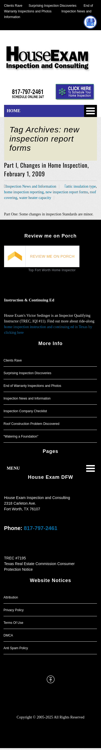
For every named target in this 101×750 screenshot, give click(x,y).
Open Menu (90, 111)
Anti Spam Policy (16, 648)
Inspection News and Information (31, 186)
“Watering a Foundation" (21, 436)
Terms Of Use (13, 623)
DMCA (8, 635)
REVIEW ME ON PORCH (52, 256)
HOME (13, 110)
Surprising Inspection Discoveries (49, 6)
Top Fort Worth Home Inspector (52, 270)
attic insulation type (81, 186)
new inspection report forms (67, 192)
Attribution (11, 597)
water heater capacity (35, 198)
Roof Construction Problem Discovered (31, 424)
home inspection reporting (24, 192)
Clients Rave (13, 6)
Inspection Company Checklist (25, 411)
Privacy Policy (14, 610)
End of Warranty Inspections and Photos (32, 386)
